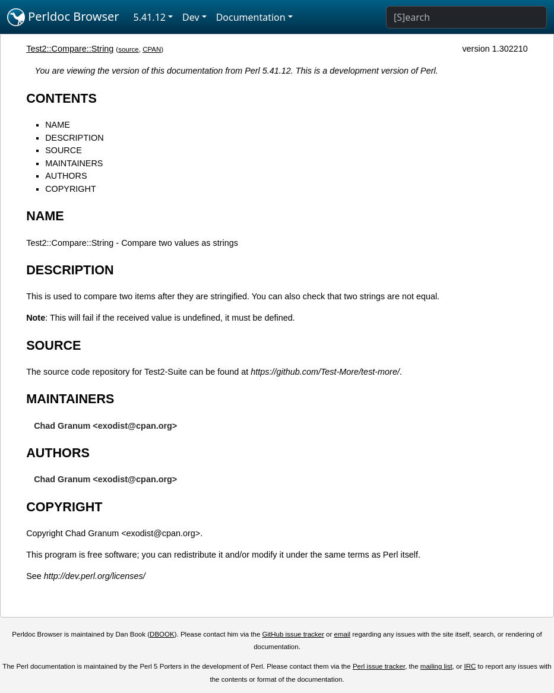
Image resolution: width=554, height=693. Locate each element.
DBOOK (162, 634)
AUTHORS (66, 176)
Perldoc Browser (63, 17)
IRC (470, 666)
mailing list (436, 666)
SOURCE (63, 150)
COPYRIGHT (70, 189)
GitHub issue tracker (293, 634)
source (128, 49)
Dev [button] (191, 17)
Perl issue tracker (379, 666)
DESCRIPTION (74, 138)
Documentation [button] (251, 17)
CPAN (152, 49)
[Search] (466, 17)
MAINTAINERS (74, 163)
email (342, 634)
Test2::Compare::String (69, 48)
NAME (57, 124)
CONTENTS (61, 98)
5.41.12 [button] (150, 17)
